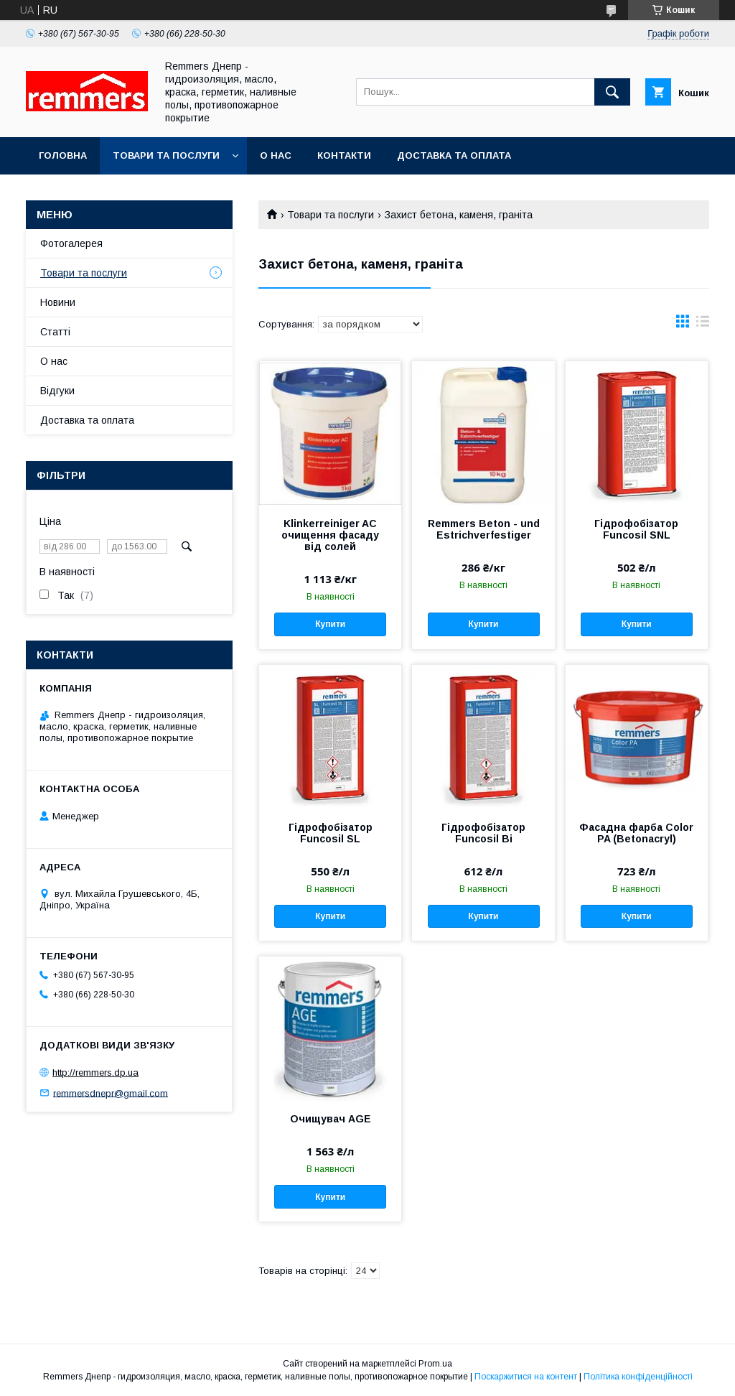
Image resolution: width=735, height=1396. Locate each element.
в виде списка (702, 325)
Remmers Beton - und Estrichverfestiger (484, 529)
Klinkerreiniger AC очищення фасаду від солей (330, 535)
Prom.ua (435, 1364)
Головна (63, 155)
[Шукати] (612, 92)
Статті (55, 332)
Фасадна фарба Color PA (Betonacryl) (636, 833)
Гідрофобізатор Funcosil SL (331, 833)
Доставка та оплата (454, 155)
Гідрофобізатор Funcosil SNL (636, 529)
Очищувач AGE (330, 1119)
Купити (330, 624)
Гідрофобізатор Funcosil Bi (483, 833)
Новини (57, 302)
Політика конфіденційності (638, 1377)
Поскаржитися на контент (525, 1377)
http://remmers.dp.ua (95, 1072)
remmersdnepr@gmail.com (110, 1092)
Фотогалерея (71, 243)
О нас (275, 155)
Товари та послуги (166, 155)
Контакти (344, 155)
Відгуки (57, 390)
